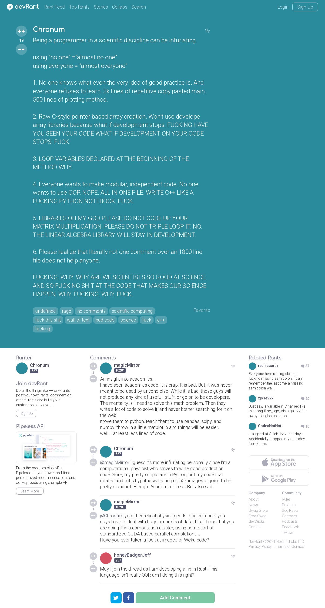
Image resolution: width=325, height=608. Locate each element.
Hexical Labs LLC (290, 541)
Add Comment (175, 598)
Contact (255, 527)
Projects (289, 505)
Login (282, 7)
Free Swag (257, 516)
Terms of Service (290, 546)
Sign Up (305, 7)
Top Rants (79, 7)
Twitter (287, 532)
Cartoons (289, 516)
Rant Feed (54, 7)
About (253, 499)
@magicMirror (114, 462)
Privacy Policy (260, 546)
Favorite (202, 310)
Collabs (119, 7)
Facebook (290, 527)
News (253, 505)
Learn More (29, 491)
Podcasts (290, 521)
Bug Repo (290, 510)
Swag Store (258, 510)
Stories (101, 7)
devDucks (257, 521)
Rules (286, 499)
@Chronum (111, 515)
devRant (255, 541)
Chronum (49, 29)
